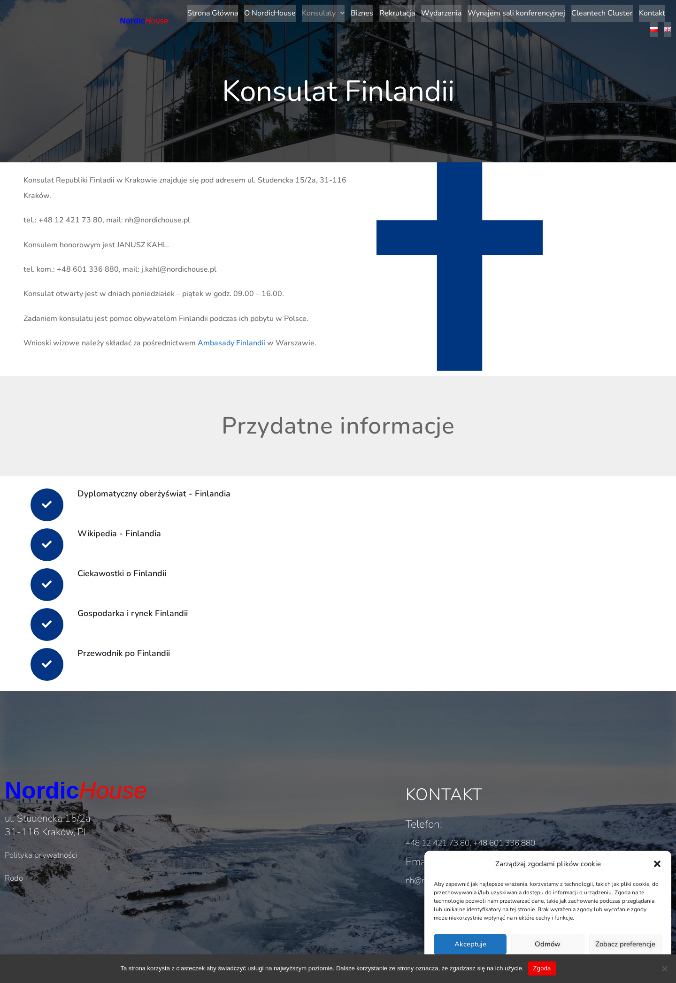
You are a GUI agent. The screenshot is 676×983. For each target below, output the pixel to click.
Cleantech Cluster (581, 12)
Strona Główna (191, 12)
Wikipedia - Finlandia (126, 527)
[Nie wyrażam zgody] (664, 968)
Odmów (548, 944)
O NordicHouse (249, 12)
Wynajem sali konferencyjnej (495, 12)
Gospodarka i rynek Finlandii (139, 607)
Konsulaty (302, 12)
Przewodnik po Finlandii (130, 647)
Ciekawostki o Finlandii (128, 567)
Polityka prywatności (41, 851)
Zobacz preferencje (625, 944)
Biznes (341, 12)
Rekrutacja (376, 12)
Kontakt (631, 12)
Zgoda (542, 968)
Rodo (14, 874)
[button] (657, 864)
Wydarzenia (420, 12)
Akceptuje (470, 944)
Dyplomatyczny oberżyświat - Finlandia (161, 488)
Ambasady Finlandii (231, 335)
